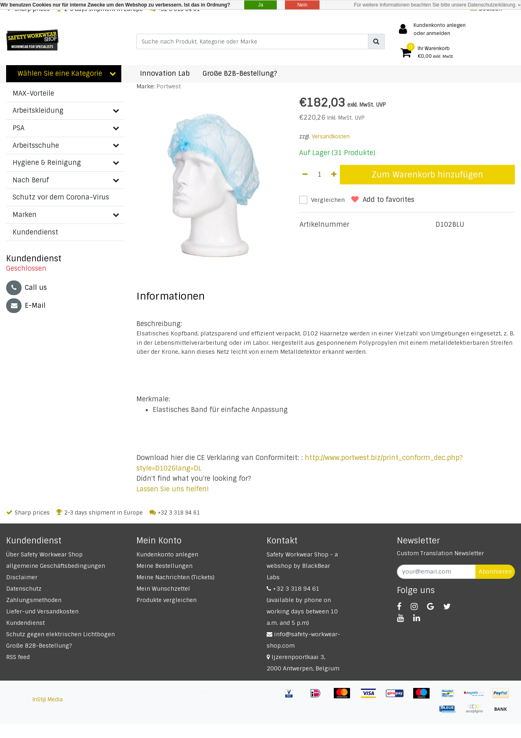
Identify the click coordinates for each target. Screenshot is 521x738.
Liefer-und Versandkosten (42, 611)
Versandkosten (331, 136)
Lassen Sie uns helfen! (172, 489)
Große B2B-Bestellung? (39, 645)
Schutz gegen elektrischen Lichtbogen (60, 634)
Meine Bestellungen (164, 565)
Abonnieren (495, 571)
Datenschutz (24, 588)
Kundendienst (25, 622)
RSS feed (18, 657)
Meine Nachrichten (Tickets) (175, 577)
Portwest (168, 86)
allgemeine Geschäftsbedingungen (55, 565)
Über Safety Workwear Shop (44, 554)
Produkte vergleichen (166, 600)
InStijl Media (48, 699)
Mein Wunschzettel (163, 588)
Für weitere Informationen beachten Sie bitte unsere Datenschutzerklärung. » (437, 5)
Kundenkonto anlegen (167, 554)
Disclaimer (21, 577)
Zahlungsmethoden (33, 600)
